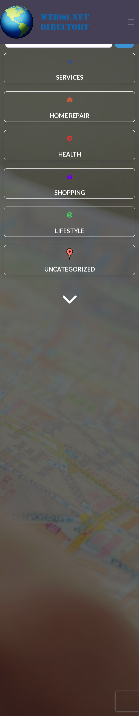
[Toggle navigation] (130, 22)
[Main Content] (70, 298)
